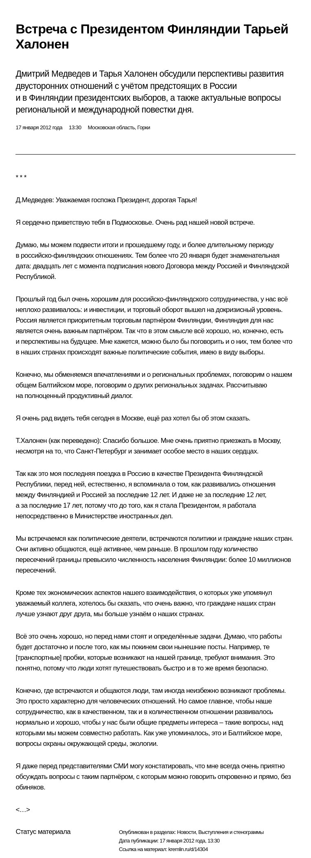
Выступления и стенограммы (230, 832)
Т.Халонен (30, 440)
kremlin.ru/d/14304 (188, 849)
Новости (186, 832)
